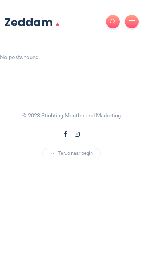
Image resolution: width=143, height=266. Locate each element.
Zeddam (32, 21)
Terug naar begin (71, 153)
